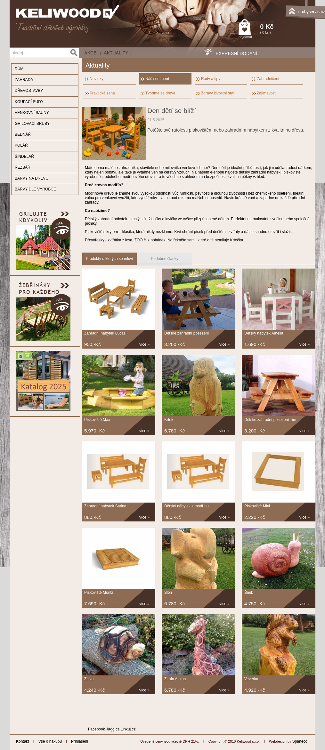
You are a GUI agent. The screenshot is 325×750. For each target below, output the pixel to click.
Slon (168, 592)
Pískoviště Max (97, 419)
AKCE (90, 52)
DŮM (19, 69)
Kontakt (22, 741)
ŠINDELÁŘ (24, 156)
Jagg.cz (112, 729)
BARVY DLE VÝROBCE (35, 189)
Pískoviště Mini (257, 506)
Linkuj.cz (128, 729)
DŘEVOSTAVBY (29, 90)
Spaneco (299, 741)
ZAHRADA (24, 79)
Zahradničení (268, 79)
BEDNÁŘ (23, 134)
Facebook (96, 729)
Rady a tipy (210, 79)
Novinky (96, 79)
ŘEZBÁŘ (22, 167)
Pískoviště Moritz (98, 592)
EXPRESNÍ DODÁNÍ (236, 53)
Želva (88, 679)
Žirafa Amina (175, 679)
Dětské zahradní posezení (186, 333)
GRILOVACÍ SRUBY (32, 123)
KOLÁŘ (21, 145)
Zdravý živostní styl (217, 93)
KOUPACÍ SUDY (29, 102)
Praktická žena (102, 93)
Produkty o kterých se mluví (109, 258)
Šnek (248, 592)
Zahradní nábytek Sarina (105, 506)
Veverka (251, 679)
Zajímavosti (266, 93)
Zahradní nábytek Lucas (105, 333)
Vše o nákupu (50, 741)
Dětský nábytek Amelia (263, 333)
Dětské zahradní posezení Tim (270, 419)
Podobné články (164, 258)
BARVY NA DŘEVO (32, 178)
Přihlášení (79, 741)
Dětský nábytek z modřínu (186, 506)
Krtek (168, 419)
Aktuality (116, 52)
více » (144, 344)
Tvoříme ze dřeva (160, 93)
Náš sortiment (157, 79)
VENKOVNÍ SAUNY (32, 112)
